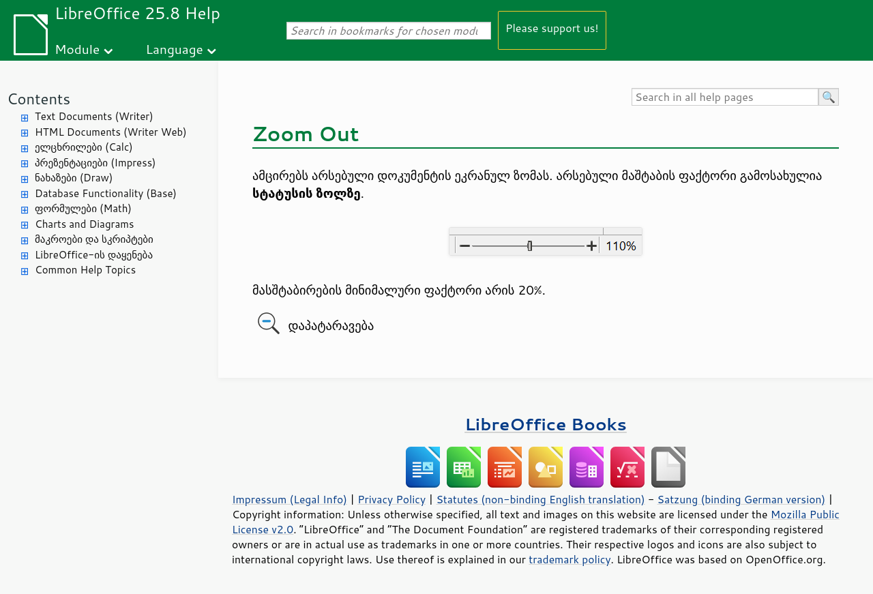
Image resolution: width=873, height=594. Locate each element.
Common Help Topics (85, 270)
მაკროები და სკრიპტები (94, 239)
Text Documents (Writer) (94, 116)
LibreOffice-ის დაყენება (94, 255)
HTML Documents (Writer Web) (111, 132)
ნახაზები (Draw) (74, 177)
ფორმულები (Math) (83, 208)
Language (174, 49)
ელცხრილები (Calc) (84, 147)
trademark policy (569, 559)
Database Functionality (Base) (106, 193)
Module (77, 49)
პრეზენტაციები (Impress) (95, 162)
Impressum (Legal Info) (289, 499)
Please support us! (552, 27)
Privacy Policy (391, 499)
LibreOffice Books (545, 424)
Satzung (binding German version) (741, 499)
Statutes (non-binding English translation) (540, 499)
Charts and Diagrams (84, 224)
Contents (38, 98)
